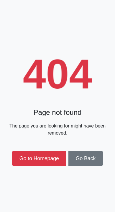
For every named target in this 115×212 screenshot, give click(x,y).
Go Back (86, 158)
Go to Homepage (39, 158)
